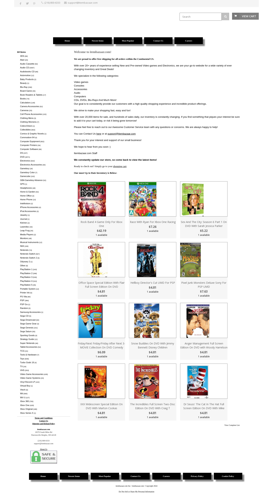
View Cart (249, 16)
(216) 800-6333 (52, 2)
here (98, 133)
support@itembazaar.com (121, 133)
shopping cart (119, 166)
